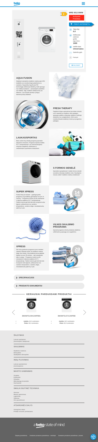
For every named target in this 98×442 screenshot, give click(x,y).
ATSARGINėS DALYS (19, 409)
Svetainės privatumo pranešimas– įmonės (70, 435)
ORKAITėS (16, 379)
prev (13, 312)
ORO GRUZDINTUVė (19, 400)
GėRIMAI (16, 392)
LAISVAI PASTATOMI (20, 339)
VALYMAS (16, 398)
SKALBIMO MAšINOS (20, 351)
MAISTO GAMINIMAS (20, 394)
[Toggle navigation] (83, 3)
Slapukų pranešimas (21, 435)
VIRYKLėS (16, 375)
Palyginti (76, 65)
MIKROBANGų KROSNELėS (21, 381)
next (84, 312)
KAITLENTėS (17, 377)
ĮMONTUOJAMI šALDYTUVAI (21, 341)
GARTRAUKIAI (17, 383)
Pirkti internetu (80, 24)
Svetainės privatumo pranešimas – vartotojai (43, 435)
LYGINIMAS (17, 396)
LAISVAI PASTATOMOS (20, 364)
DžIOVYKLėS (17, 352)
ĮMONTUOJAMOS (18, 366)
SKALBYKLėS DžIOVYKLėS (21, 354)
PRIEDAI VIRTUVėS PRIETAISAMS (23, 411)
